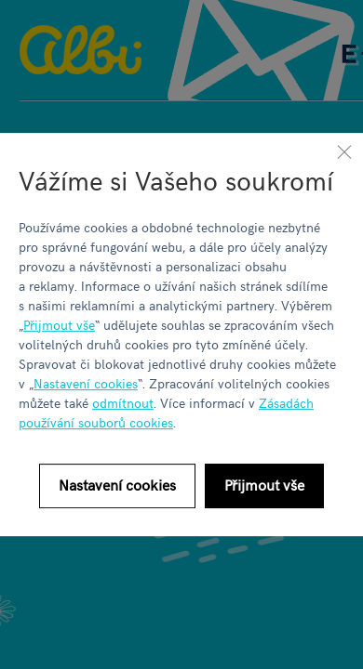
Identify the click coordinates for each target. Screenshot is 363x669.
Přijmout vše (59, 325)
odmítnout (123, 403)
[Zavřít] (344, 151)
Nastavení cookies (86, 383)
